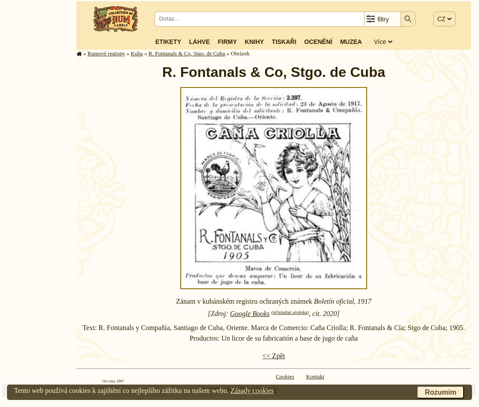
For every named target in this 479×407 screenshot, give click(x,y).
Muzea (351, 41)
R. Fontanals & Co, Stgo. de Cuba (187, 54)
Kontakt (315, 377)
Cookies (285, 377)
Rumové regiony (106, 54)
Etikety (168, 41)
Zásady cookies (252, 390)
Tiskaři (284, 41)
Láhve (199, 41)
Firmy (227, 41)
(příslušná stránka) (290, 312)
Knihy (254, 41)
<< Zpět (273, 356)
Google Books (249, 313)
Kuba (137, 54)
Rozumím (440, 392)
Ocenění (318, 41)
